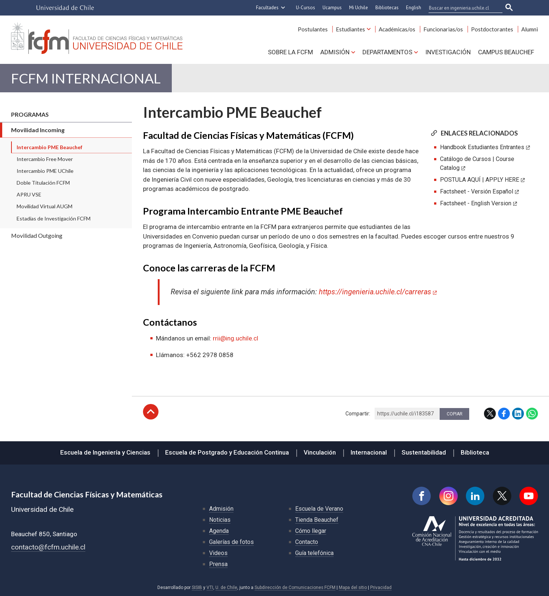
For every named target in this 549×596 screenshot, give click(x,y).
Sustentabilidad (424, 452)
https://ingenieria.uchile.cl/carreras (375, 292)
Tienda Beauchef (316, 519)
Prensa (218, 564)
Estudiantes (350, 29)
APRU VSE (29, 194)
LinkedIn (518, 413)
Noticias (220, 519)
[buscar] (461, 8)
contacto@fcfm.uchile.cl (48, 547)
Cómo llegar (310, 530)
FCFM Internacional (86, 78)
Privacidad (381, 587)
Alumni (529, 29)
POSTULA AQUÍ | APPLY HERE (479, 179)
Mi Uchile (358, 7)
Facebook (504, 413)
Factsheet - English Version (475, 203)
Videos (218, 552)
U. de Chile (226, 587)
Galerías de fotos (231, 541)
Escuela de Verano (319, 508)
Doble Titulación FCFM (43, 182)
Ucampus (332, 7)
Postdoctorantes (492, 29)
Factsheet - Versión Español (476, 191)
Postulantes (313, 29)
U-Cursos (305, 7)
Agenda (219, 530)
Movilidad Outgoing (36, 235)
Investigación (448, 52)
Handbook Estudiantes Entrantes (482, 147)
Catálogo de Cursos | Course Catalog (477, 163)
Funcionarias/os (443, 29)
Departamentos (387, 52)
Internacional (369, 452)
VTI (210, 587)
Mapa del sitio (353, 587)
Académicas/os (397, 29)
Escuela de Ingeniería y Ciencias (105, 452)
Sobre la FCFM (290, 52)
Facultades (267, 7)
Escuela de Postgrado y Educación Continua (227, 452)
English (413, 7)
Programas (30, 114)
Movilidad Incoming (38, 129)
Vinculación (320, 452)
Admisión (334, 52)
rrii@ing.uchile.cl (235, 338)
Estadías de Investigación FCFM (54, 218)
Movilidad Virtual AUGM (44, 206)
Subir (150, 411)
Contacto (306, 541)
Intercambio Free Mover (45, 159)
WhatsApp (532, 413)
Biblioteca (475, 452)
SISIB (197, 587)
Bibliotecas (387, 7)
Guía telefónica (314, 552)
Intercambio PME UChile (45, 171)
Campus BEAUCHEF (506, 52)
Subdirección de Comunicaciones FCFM (295, 587)
